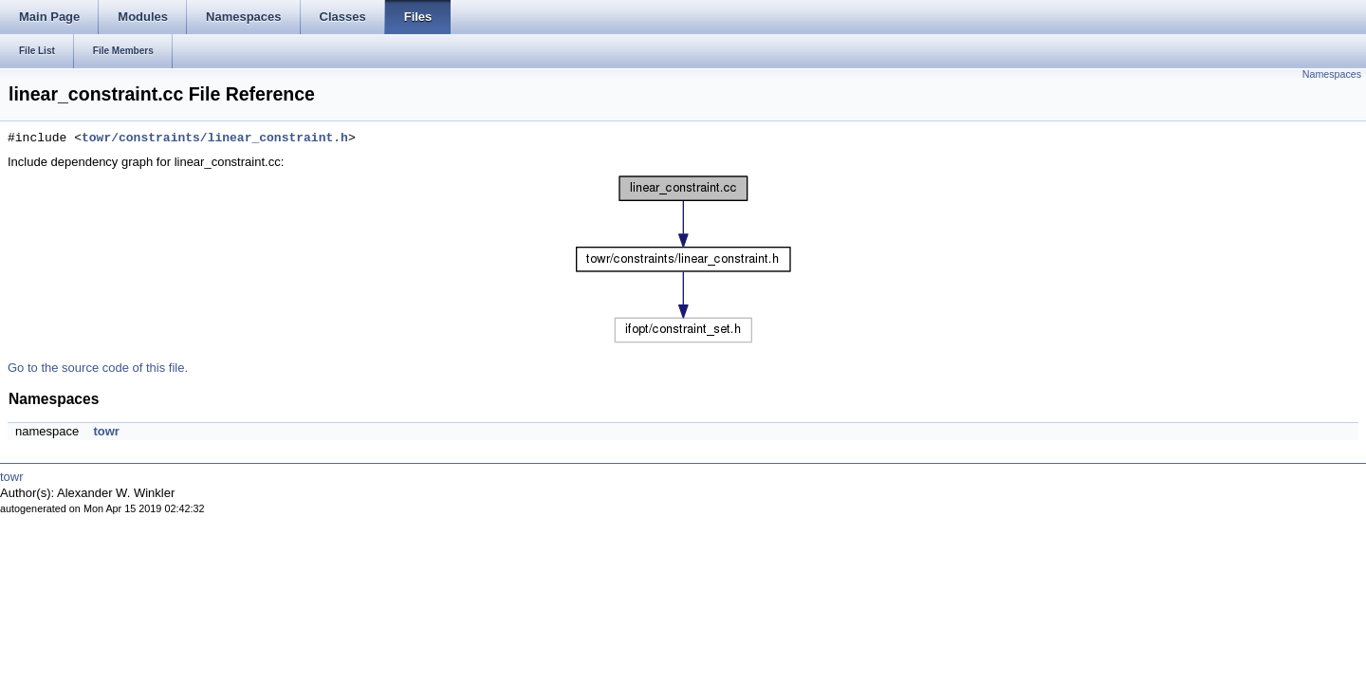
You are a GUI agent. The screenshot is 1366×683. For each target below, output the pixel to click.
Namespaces (1331, 74)
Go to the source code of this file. (98, 367)
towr (106, 431)
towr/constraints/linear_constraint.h (215, 138)
